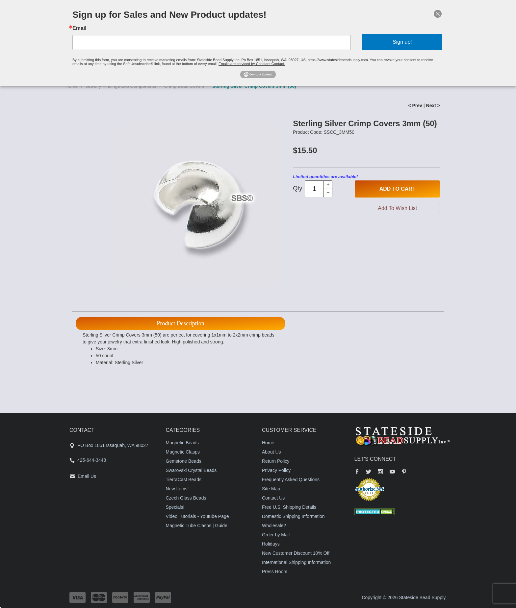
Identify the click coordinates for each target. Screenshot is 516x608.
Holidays (271, 544)
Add (397, 189)
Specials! (175, 507)
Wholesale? (274, 525)
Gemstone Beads (183, 461)
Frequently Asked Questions (291, 479)
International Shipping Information (296, 562)
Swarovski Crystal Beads (191, 470)
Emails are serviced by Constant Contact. (252, 64)
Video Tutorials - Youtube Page (197, 516)
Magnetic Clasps (183, 452)
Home (268, 442)
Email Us (87, 476)
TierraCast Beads (183, 479)
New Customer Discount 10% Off (295, 553)
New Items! (177, 488)
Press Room (274, 571)
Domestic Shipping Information (293, 516)
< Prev (415, 105)
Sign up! (402, 42)
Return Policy (275, 461)
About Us (271, 452)
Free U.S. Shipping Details (289, 507)
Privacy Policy (276, 470)
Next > (433, 105)
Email (79, 28)
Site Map (271, 488)
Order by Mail (276, 534)
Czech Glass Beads (186, 498)
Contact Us (273, 498)
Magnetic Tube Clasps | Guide (196, 525)
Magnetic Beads (182, 442)
